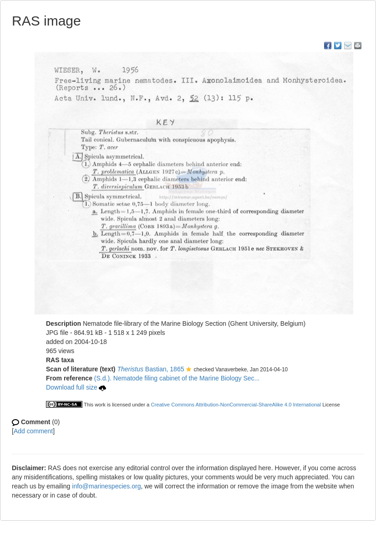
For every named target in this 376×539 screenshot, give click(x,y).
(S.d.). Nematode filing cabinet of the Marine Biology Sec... (176, 378)
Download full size (76, 387)
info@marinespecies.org (106, 486)
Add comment (33, 431)
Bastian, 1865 (150, 369)
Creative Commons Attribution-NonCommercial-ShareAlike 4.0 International (236, 404)
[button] (188, 370)
